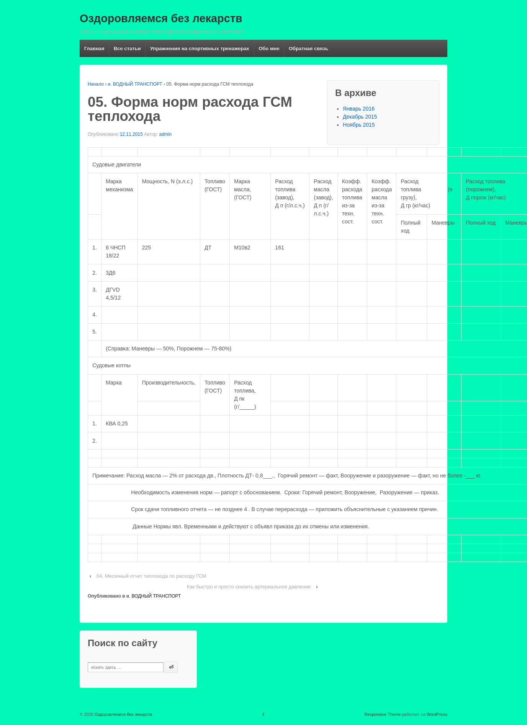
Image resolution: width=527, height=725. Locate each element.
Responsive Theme (383, 714)
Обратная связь (308, 48)
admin (165, 134)
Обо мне (269, 48)
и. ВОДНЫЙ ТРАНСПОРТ (135, 84)
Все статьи (127, 48)
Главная (94, 48)
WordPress (437, 714)
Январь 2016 (359, 109)
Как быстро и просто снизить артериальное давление (249, 587)
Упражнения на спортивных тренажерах (199, 48)
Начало (96, 84)
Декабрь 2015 (360, 117)
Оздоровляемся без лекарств (161, 18)
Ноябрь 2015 (359, 125)
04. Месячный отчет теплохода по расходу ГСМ (151, 576)
